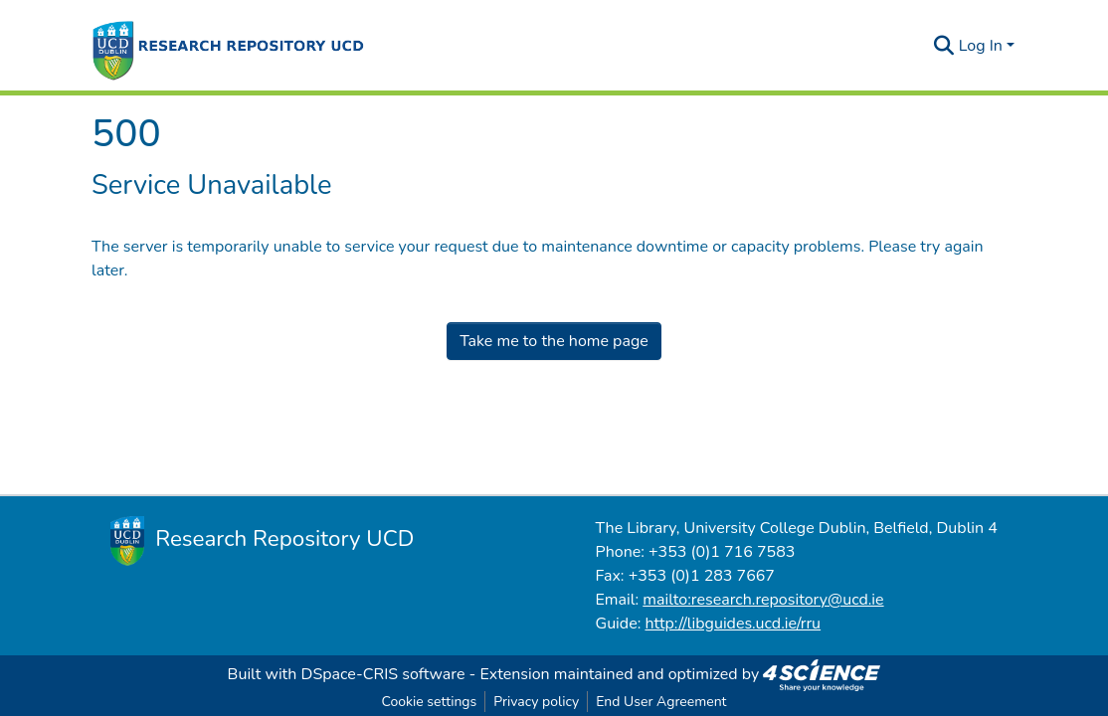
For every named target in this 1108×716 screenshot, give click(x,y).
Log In (981, 46)
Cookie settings (428, 701)
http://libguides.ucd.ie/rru (733, 623)
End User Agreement (661, 701)
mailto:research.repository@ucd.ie (763, 600)
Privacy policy (536, 701)
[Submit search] (944, 46)
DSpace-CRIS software (383, 674)
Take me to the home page (554, 341)
